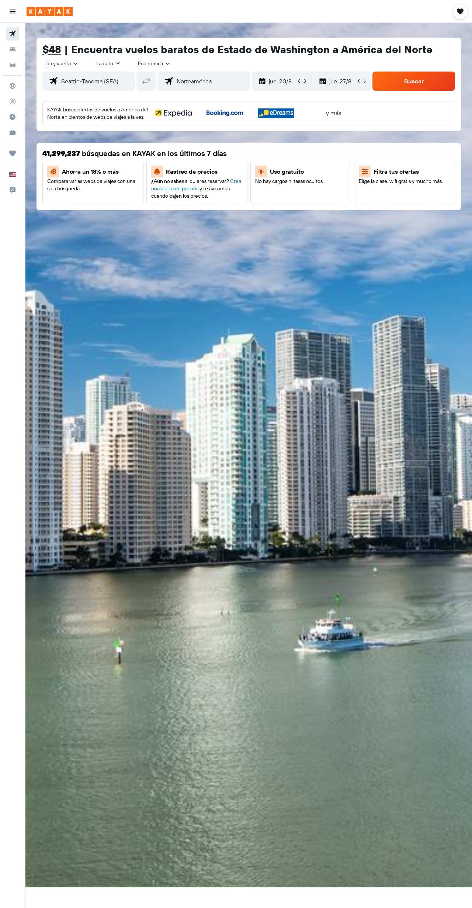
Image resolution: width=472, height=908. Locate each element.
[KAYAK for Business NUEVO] (12, 132)
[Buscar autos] (12, 65)
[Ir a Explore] (12, 86)
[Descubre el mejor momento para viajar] (12, 117)
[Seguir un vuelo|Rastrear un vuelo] (12, 101)
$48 (51, 49)
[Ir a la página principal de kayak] (50, 11)
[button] (12, 11)
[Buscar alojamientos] (12, 49)
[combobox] (62, 63)
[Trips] (12, 153)
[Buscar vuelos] (12, 34)
